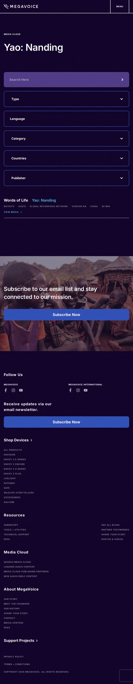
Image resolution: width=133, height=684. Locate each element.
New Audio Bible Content (20, 576)
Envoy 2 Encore (14, 464)
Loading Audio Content (19, 566)
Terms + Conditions (17, 664)
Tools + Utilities (15, 529)
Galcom (9, 502)
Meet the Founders (16, 603)
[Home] (21, 6)
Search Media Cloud (17, 562)
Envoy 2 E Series (15, 459)
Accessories (12, 497)
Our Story (11, 599)
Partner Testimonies (115, 529)
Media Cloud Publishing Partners (26, 571)
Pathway (9, 483)
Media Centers (13, 622)
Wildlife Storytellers (19, 492)
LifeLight (10, 478)
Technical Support (16, 534)
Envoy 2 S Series (15, 469)
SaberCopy (11, 525)
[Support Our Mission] (119, 6)
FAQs (7, 627)
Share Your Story (113, 534)
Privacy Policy (14, 656)
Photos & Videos (112, 539)
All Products (13, 450)
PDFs (7, 539)
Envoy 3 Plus (12, 473)
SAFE (7, 488)
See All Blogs (110, 525)
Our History (12, 608)
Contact (9, 618)
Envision (9, 454)
